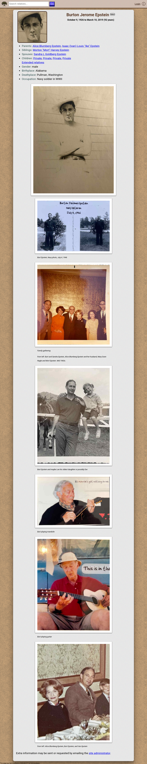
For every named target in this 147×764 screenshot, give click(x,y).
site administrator (99, 753)
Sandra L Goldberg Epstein (50, 54)
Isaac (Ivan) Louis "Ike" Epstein (81, 46)
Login (137, 4)
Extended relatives (33, 62)
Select (113, 14)
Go (52, 4)
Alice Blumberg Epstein (47, 46)
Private (37, 58)
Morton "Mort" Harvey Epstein (51, 50)
